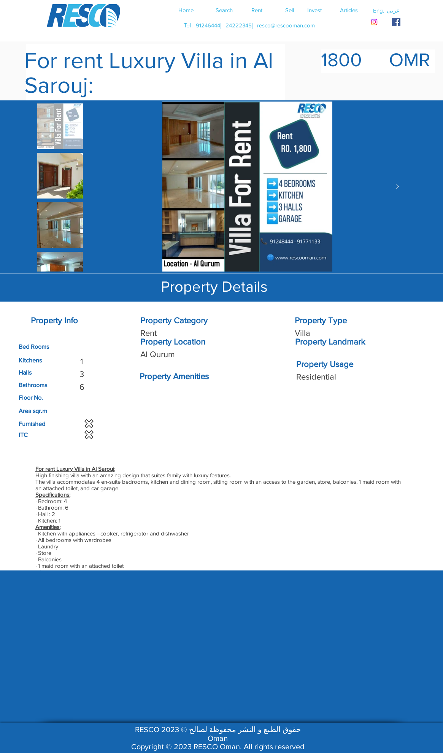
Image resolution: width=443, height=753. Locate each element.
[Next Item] (397, 186)
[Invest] (314, 10)
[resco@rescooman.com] (286, 25)
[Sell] (289, 10)
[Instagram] (374, 22)
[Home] (186, 10)
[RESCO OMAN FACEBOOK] (396, 22)
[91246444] (208, 25)
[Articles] (349, 10)
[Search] (224, 10)
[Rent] (257, 10)
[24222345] (238, 25)
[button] (393, 10)
